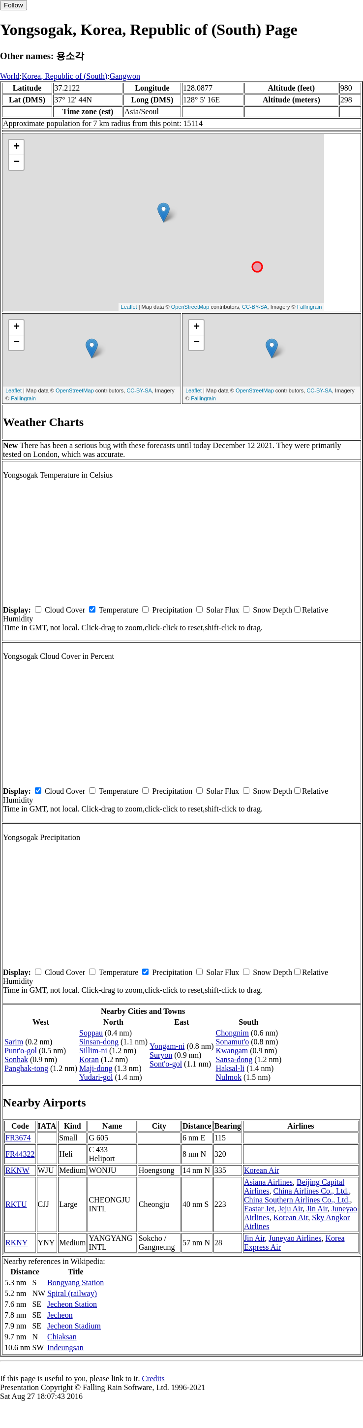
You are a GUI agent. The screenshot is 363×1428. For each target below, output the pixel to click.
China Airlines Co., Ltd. (311, 1191)
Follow (13, 5)
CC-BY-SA (255, 307)
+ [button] (16, 147)
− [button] (16, 162)
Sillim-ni (93, 1050)
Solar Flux (222, 610)
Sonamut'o (232, 1042)
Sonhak (16, 1059)
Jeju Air (290, 1208)
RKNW (17, 1170)
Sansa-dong (233, 1059)
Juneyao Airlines (295, 1238)
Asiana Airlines (268, 1182)
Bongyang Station (75, 1282)
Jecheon (60, 1315)
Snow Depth (272, 610)
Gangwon (125, 76)
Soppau (91, 1033)
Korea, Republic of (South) (64, 76)
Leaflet (129, 307)
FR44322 (20, 1154)
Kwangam (231, 1050)
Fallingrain (309, 307)
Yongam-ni (167, 1046)
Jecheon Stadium (74, 1326)
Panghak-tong (26, 1068)
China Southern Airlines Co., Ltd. (297, 1200)
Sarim (13, 1042)
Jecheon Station (72, 1304)
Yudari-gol (96, 1077)
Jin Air (316, 1208)
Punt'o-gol (20, 1050)
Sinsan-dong (99, 1042)
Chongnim (232, 1033)
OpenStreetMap (190, 307)
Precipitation (172, 610)
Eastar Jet (259, 1208)
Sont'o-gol (166, 1064)
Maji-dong (96, 1068)
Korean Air (261, 1170)
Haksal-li (229, 1068)
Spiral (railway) (72, 1293)
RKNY (16, 1242)
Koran (89, 1059)
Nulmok (228, 1077)
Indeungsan (65, 1347)
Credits (153, 1378)
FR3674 (18, 1138)
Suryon (161, 1055)
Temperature (119, 610)
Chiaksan (62, 1336)
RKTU (16, 1204)
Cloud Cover (65, 610)
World (10, 76)
